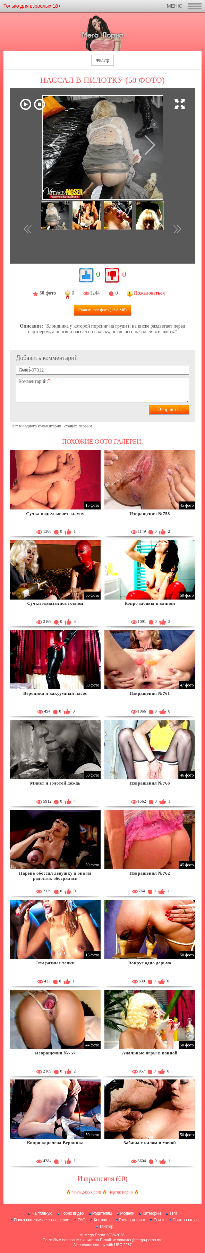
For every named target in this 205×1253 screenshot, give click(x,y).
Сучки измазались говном (55, 603)
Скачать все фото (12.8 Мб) (102, 309)
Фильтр (102, 60)
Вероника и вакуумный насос (55, 693)
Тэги (173, 1213)
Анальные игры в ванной (150, 1052)
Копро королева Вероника (55, 1142)
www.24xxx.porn (86, 1192)
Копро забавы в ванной (150, 603)
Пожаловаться (186, 1220)
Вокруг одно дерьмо (149, 962)
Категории (152, 1213)
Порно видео (72, 1213)
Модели (127, 1213)
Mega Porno (94, 1235)
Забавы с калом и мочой (149, 1142)
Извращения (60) (103, 1178)
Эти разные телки (55, 962)
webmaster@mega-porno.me (137, 1240)
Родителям (102, 1213)
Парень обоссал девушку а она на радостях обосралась (55, 875)
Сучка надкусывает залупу (55, 513)
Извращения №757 (55, 1052)
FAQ (82, 1220)
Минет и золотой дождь (55, 783)
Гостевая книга (132, 1220)
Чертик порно (120, 1192)
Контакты (102, 1220)
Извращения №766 (149, 783)
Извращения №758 (149, 513)
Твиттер (106, 1226)
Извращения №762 (149, 873)
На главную (42, 1213)
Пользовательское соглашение (41, 1220)
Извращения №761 (149, 693)
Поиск (158, 1220)
